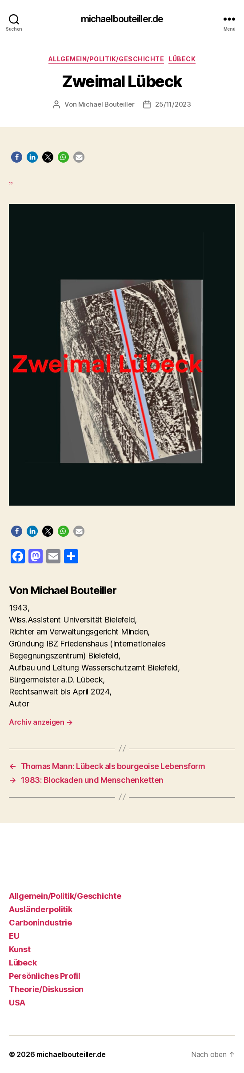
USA (17, 1002)
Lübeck (182, 59)
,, (122, 341)
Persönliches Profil (44, 976)
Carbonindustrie (40, 922)
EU (14, 936)
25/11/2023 (173, 104)
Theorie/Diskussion (46, 989)
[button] (16, 157)
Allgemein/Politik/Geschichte (106, 59)
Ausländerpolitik (40, 909)
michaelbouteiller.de (122, 19)
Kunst (20, 949)
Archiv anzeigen (40, 722)
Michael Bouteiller (106, 104)
